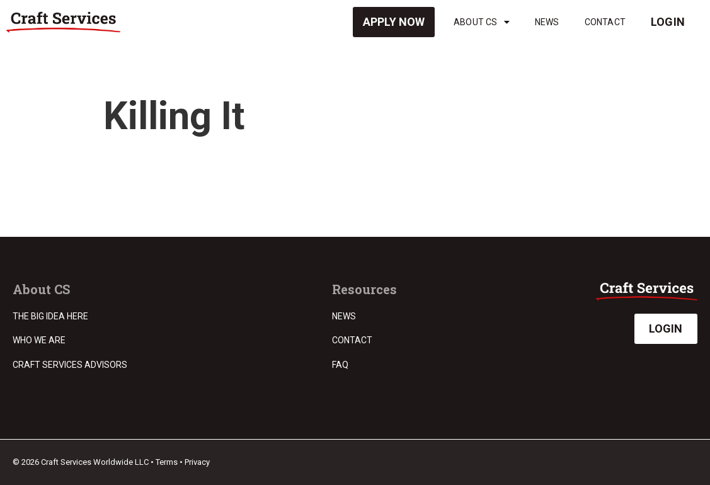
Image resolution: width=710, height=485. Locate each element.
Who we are (39, 340)
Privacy (197, 462)
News (547, 22)
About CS (482, 22)
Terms (167, 462)
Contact (605, 22)
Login (668, 21)
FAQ (340, 365)
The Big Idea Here (50, 316)
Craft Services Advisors (70, 365)
